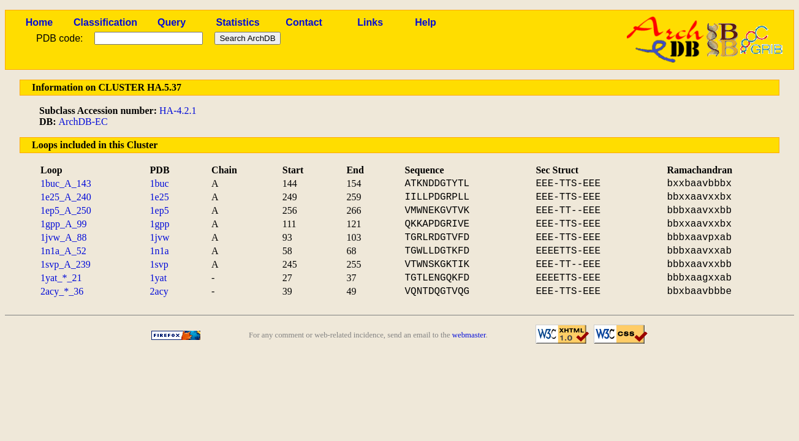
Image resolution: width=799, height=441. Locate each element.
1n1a (159, 251)
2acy (159, 291)
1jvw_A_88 (63, 237)
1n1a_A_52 (63, 251)
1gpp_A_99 (63, 224)
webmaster (469, 335)
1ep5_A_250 (65, 210)
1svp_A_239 (65, 264)
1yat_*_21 (61, 278)
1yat (158, 278)
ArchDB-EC (83, 121)
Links (370, 22)
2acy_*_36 (61, 291)
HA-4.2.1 (177, 110)
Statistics (238, 22)
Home (39, 22)
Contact (304, 22)
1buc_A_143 (65, 183)
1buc (159, 183)
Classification (105, 22)
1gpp (160, 224)
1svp (159, 264)
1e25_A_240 (65, 197)
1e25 (159, 197)
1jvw (160, 237)
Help (425, 22)
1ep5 (159, 210)
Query (171, 22)
